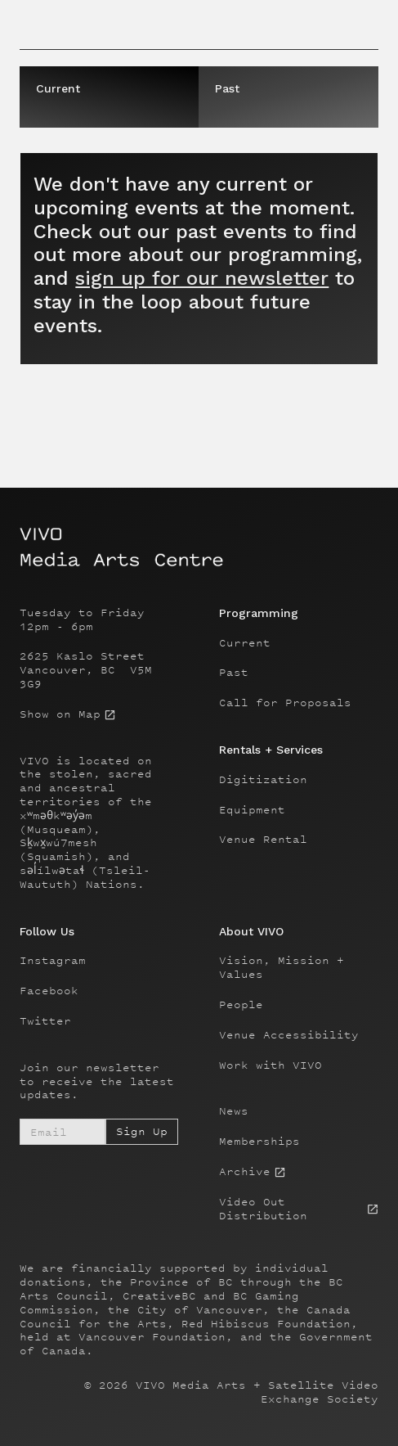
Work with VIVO (270, 1065)
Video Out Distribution (263, 1209)
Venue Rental (263, 839)
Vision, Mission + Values (281, 967)
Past (233, 672)
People (241, 1004)
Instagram (53, 960)
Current (245, 643)
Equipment (252, 810)
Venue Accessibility (289, 1035)
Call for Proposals (285, 702)
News (233, 1111)
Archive (245, 1171)
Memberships (259, 1141)
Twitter (45, 1021)
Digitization (263, 779)
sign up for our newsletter (202, 278)
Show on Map (60, 714)
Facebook (49, 991)
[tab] (109, 97)
